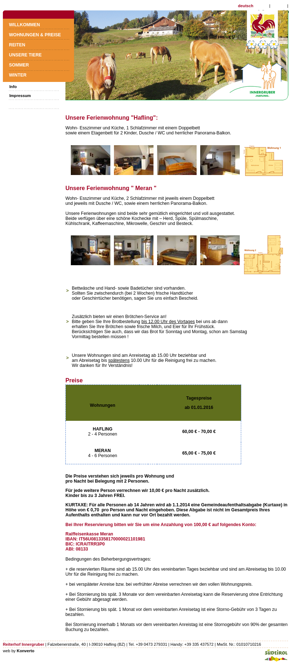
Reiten (17, 44)
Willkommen (24, 24)
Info (13, 86)
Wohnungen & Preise (35, 34)
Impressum (20, 95)
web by (19, 651)
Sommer (19, 65)
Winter (18, 75)
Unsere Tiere (25, 54)
